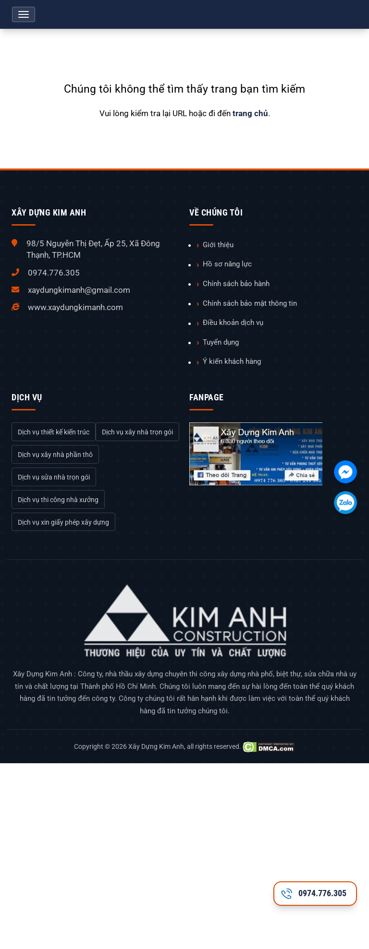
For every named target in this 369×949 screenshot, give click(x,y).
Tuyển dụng (221, 342)
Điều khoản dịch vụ (233, 322)
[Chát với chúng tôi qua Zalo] (345, 502)
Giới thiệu (218, 244)
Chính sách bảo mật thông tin (250, 303)
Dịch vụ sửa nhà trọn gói (54, 477)
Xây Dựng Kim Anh (156, 746)
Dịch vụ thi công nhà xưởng (58, 500)
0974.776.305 (54, 272)
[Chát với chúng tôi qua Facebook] (345, 471)
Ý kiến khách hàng (232, 361)
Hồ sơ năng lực (227, 264)
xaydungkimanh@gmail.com (79, 290)
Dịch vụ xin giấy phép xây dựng (63, 522)
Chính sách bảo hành (236, 283)
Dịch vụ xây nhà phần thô (55, 454)
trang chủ (250, 113)
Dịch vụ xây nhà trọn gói (137, 432)
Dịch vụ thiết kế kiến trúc (53, 432)
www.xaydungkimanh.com (75, 307)
